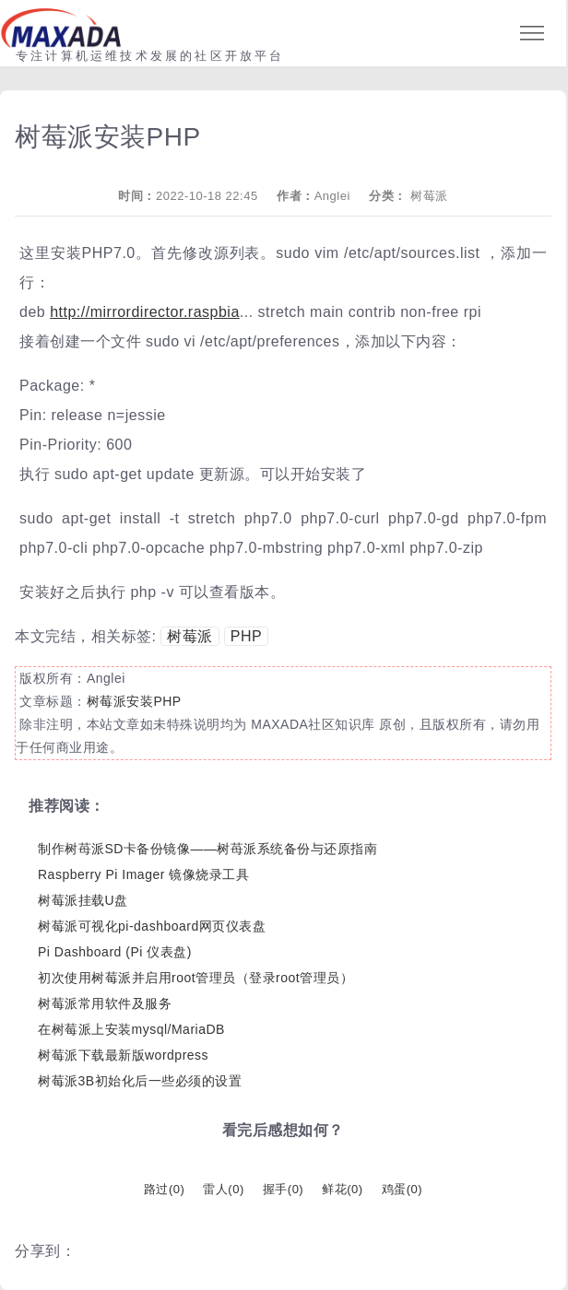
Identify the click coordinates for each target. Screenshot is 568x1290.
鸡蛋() (402, 1189)
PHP (246, 636)
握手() (283, 1189)
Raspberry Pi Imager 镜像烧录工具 (143, 874)
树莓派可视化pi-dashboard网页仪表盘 (152, 926)
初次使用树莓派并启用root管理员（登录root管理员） (195, 977)
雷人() (223, 1189)
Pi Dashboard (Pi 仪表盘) (115, 951)
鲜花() (342, 1189)
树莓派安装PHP (134, 701)
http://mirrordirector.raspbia (145, 312)
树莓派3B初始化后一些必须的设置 (140, 1080)
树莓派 (429, 196)
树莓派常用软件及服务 (105, 1003)
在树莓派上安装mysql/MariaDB (131, 1029)
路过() (164, 1189)
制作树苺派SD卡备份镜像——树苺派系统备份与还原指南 (207, 848)
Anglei (332, 196)
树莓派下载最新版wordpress (123, 1055)
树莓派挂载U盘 (83, 900)
